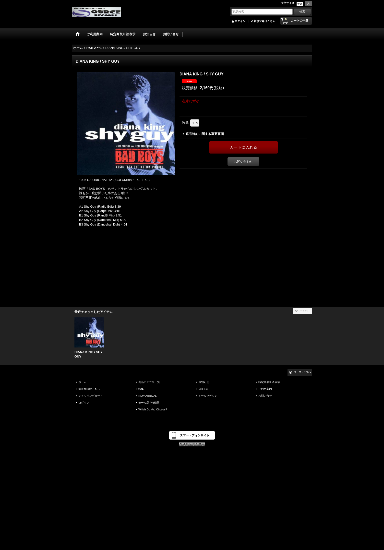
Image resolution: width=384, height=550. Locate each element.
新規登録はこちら (264, 21)
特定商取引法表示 (269, 382)
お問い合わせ (243, 161)
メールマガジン (207, 395)
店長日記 (203, 388)
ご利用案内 (265, 388)
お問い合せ (265, 395)
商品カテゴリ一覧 (149, 382)
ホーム (82, 382)
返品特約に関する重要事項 (205, 134)
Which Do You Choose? (152, 409)
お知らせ (203, 382)
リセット (304, 311)
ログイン (240, 21)
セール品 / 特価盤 (148, 402)
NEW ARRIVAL (147, 395)
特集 (141, 388)
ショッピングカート (90, 395)
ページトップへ (302, 372)
